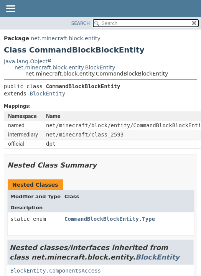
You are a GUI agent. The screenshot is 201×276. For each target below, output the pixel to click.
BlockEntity (47, 93)
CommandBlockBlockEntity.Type (109, 219)
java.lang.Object (26, 61)
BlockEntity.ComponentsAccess (55, 271)
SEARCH (80, 23)
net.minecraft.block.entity (65, 38)
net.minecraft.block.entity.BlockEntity (65, 67)
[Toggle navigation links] (10, 9)
